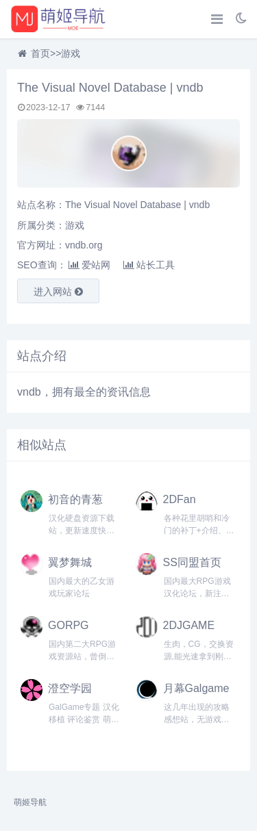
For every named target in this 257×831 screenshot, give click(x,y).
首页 (40, 53)
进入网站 (58, 291)
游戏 (70, 53)
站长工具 (149, 264)
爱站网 (89, 264)
